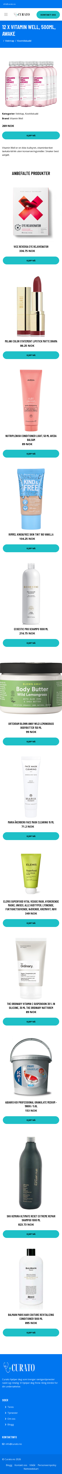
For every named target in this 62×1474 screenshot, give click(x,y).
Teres (10, 1407)
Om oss (11, 1418)
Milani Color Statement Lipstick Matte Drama (31, 341)
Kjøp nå (31, 135)
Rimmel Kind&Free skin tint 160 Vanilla (31, 534)
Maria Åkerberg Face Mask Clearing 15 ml (31, 822)
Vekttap (9, 40)
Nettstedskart (31, 1468)
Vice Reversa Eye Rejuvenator (31, 246)
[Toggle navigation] (6, 14)
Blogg (10, 1424)
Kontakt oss (48, 14)
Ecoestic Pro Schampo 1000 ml (31, 629)
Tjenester (12, 1412)
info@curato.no (9, 4)
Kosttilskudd (24, 40)
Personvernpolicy (47, 1465)
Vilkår (32, 1465)
